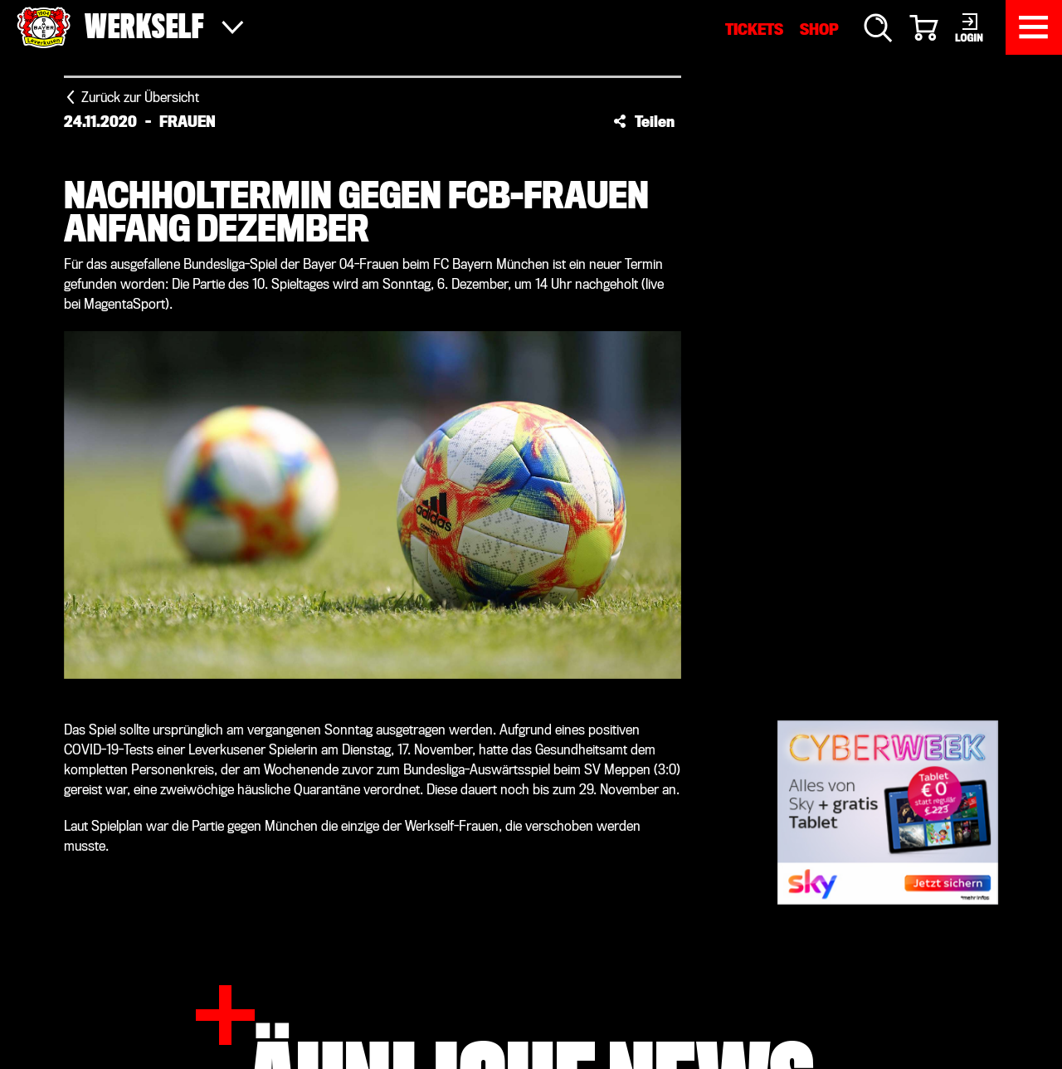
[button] (644, 121)
